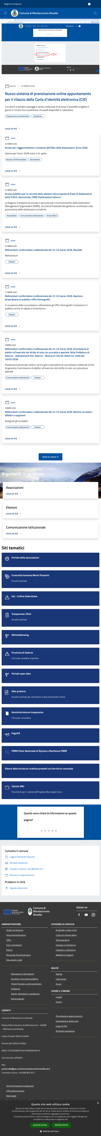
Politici (9, 950)
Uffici (8, 940)
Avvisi (13, 86)
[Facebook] (79, 915)
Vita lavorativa (62, 940)
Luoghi (59, 997)
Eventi (59, 1002)
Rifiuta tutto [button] (61, 1125)
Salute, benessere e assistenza (25, 993)
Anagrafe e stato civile (66, 930)
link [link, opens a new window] (66, 1119)
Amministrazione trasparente (20, 1086)
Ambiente (15, 988)
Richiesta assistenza (65, 1031)
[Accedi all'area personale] (89, 4)
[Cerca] (95, 13)
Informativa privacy (15, 1090)
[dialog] (50, 1118)
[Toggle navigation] (5, 13)
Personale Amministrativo (18, 955)
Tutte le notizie (50, 456)
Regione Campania (12, 4)
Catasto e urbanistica (66, 950)
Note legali (11, 1095)
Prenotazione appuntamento (69, 1016)
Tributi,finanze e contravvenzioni (26, 983)
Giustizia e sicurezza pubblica (24, 979)
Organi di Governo (14, 930)
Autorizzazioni (17, 998)
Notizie (59, 974)
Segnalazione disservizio (67, 1021)
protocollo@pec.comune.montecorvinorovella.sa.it (26, 1068)
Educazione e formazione (22, 974)
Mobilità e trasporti (65, 955)
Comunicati (61, 979)
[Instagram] (93, 915)
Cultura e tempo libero (66, 935)
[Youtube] (86, 915)
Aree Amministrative (16, 935)
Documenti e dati (14, 960)
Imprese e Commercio (66, 945)
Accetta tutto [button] (40, 1125)
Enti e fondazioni (14, 945)
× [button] (98, 1103)
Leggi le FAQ (61, 1026)
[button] (50, 1131)
